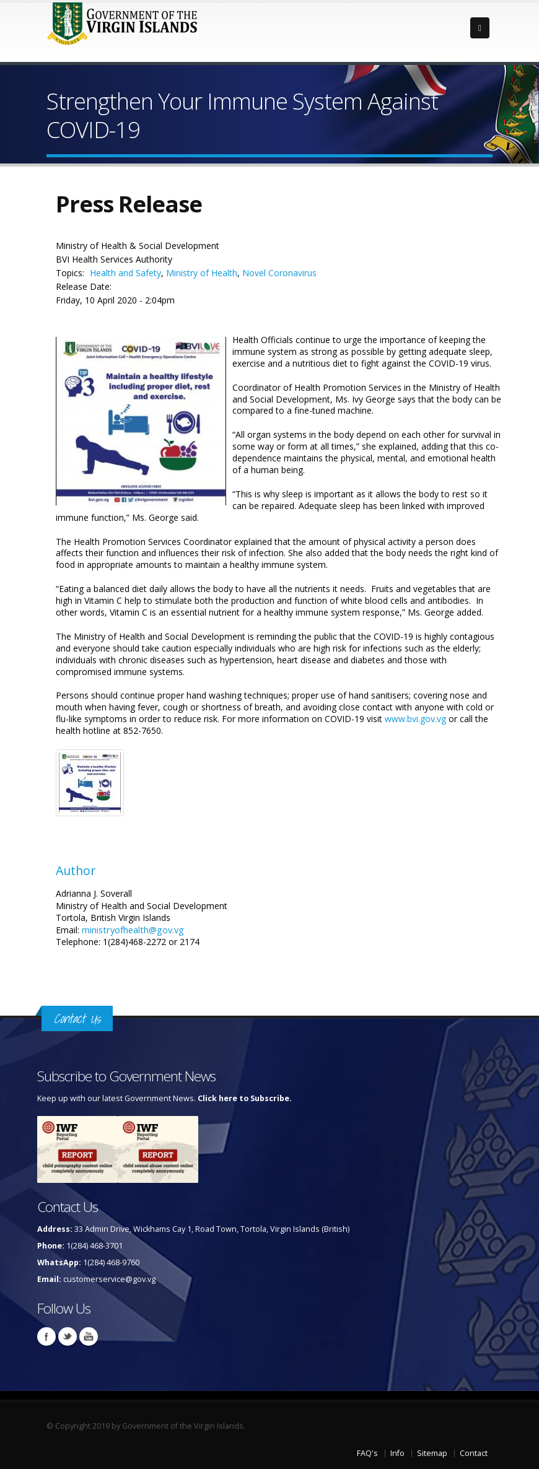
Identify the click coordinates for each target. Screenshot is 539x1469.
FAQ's (367, 1453)
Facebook (46, 1336)
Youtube (88, 1336)
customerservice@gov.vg (109, 1279)
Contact (474, 1453)
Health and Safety (125, 273)
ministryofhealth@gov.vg (133, 929)
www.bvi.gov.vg (415, 719)
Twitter (67, 1336)
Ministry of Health (201, 273)
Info (397, 1453)
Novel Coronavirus (279, 273)
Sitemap (432, 1453)
